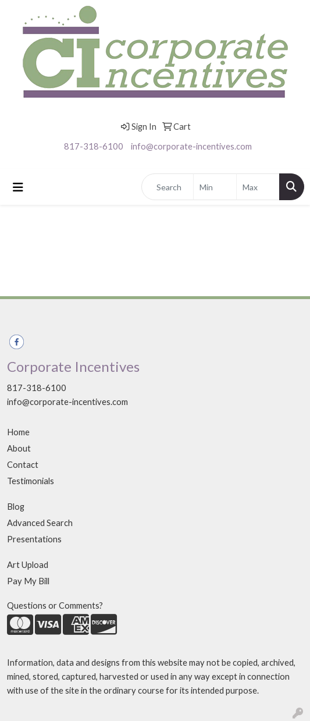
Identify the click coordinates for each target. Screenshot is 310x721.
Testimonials (30, 481)
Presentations (34, 539)
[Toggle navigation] (18, 187)
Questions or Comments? (55, 605)
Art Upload (27, 565)
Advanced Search (40, 523)
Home (18, 432)
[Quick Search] (167, 186)
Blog (15, 507)
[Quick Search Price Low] (215, 186)
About (19, 448)
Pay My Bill (28, 581)
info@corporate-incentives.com (191, 146)
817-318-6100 (93, 146)
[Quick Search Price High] (258, 186)
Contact (22, 465)
